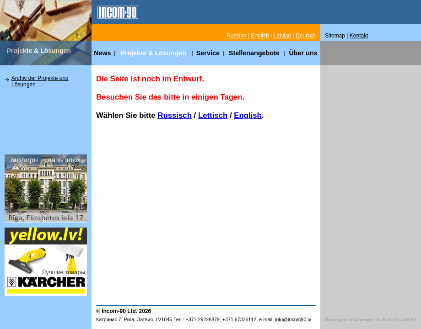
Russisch (174, 115)
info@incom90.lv (293, 319)
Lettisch (212, 115)
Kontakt (359, 35)
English (248, 115)
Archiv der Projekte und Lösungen (40, 81)
